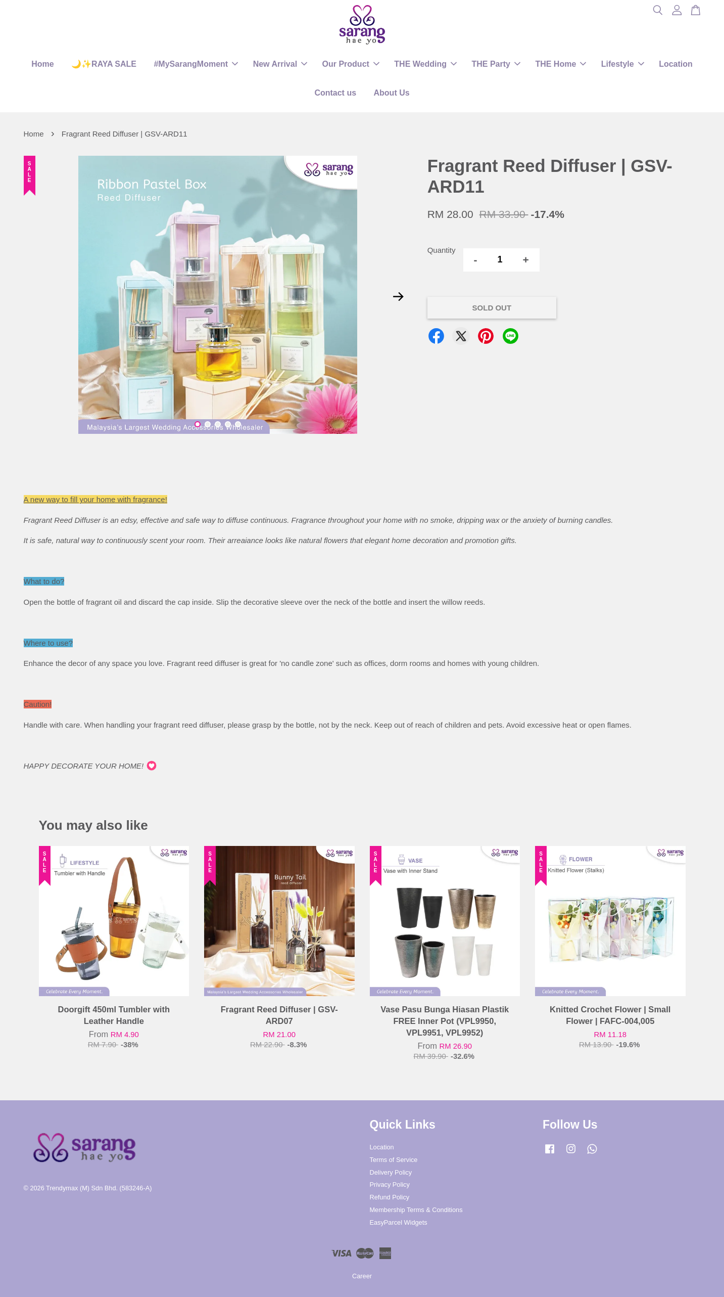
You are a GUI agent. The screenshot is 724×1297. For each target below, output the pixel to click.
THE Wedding (425, 64)
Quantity (441, 250)
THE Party (495, 64)
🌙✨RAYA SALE (103, 64)
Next (398, 296)
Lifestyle (622, 64)
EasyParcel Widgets (398, 1222)
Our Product (350, 64)
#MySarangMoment (196, 64)
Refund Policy (390, 1197)
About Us (392, 92)
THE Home (560, 64)
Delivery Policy (391, 1172)
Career (362, 1276)
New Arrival (280, 64)
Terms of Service (394, 1160)
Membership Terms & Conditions (416, 1210)
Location (676, 64)
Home (42, 64)
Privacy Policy (390, 1184)
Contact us (335, 92)
